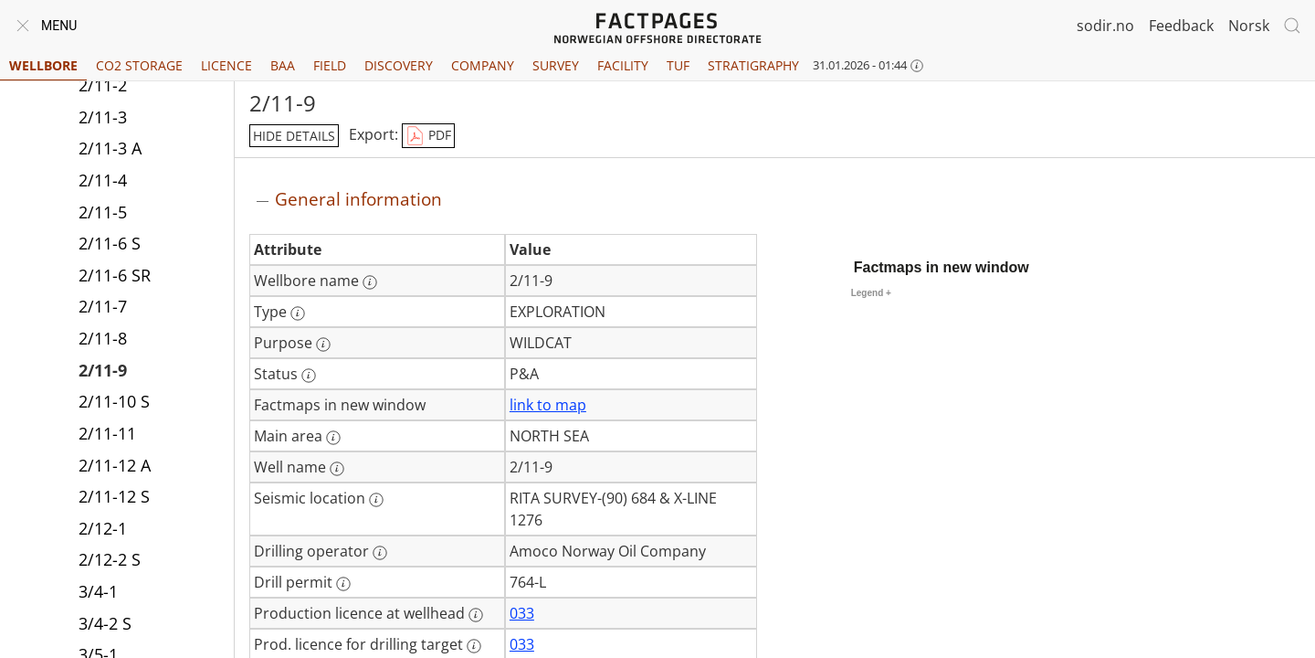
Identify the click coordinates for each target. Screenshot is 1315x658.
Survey (555, 65)
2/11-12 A (115, 465)
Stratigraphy (753, 65)
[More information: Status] (308, 375)
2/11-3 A (110, 148)
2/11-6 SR (115, 275)
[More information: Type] (297, 313)
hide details (294, 135)
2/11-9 (103, 370)
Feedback (1181, 26)
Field (329, 65)
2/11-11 (107, 433)
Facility (622, 65)
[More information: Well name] (337, 469)
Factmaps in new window (941, 267)
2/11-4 (103, 180)
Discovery (398, 65)
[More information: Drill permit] (343, 584)
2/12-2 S (110, 559)
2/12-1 (103, 528)
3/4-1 (98, 591)
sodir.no (1105, 26)
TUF (678, 65)
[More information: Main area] (333, 437)
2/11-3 (103, 117)
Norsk (1248, 26)
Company (482, 65)
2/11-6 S (110, 243)
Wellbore (43, 65)
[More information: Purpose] (323, 344)
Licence (226, 65)
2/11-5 (103, 212)
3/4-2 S (105, 623)
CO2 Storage (139, 65)
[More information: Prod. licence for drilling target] (474, 646)
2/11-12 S (114, 496)
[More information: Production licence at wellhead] (475, 615)
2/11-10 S (114, 401)
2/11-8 (103, 338)
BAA (282, 65)
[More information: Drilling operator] (380, 553)
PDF (428, 136)
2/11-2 (103, 85)
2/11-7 (103, 306)
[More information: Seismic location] (376, 500)
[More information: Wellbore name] (370, 282)
